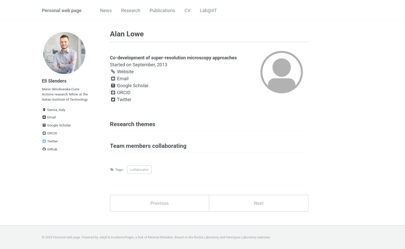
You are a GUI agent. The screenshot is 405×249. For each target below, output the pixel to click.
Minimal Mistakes (160, 237)
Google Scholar (56, 125)
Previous (159, 203)
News (106, 10)
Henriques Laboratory (241, 237)
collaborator (139, 169)
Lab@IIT (208, 10)
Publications (162, 10)
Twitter (50, 141)
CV (187, 10)
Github (49, 149)
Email (49, 117)
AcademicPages (122, 237)
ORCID (49, 133)
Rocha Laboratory (206, 237)
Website (122, 71)
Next (259, 203)
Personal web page (61, 10)
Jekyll (103, 237)
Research (131, 10)
